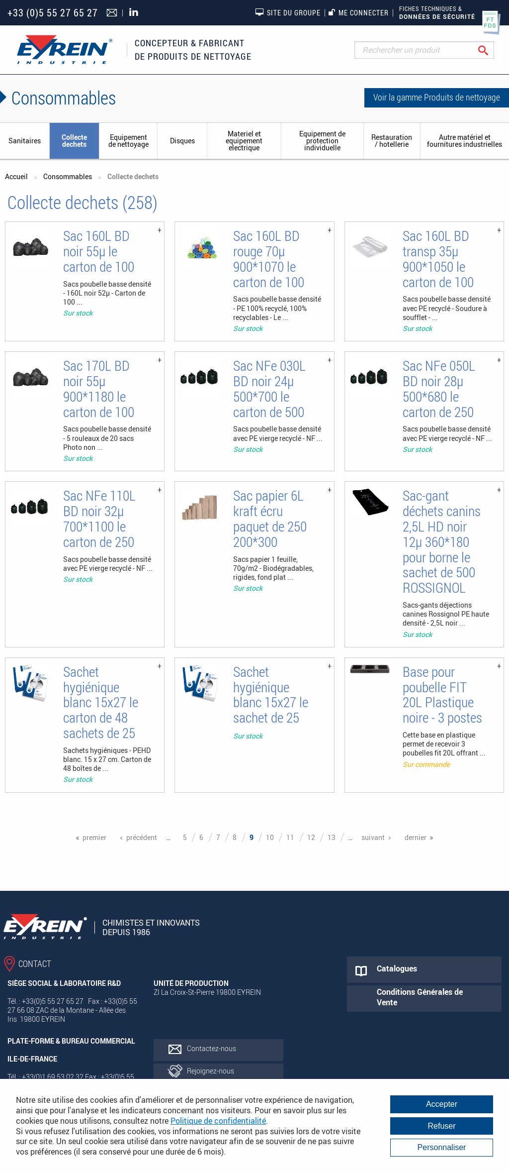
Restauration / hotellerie (391, 140)
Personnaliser (442, 1147)
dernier (415, 837)
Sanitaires (24, 140)
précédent (141, 837)
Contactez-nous (211, 1048)
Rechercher (491, 50)
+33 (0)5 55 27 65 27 (52, 12)
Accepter (441, 1104)
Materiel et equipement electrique (244, 140)
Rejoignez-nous (210, 1070)
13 (332, 837)
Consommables (67, 176)
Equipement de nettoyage (128, 140)
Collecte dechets (74, 140)
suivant (373, 837)
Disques (182, 140)
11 (290, 837)
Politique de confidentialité (218, 1120)
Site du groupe (288, 12)
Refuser (441, 1126)
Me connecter (359, 12)
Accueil (16, 176)
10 (270, 837)
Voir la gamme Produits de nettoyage (436, 97)
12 (311, 837)
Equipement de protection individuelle (322, 140)
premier (94, 837)
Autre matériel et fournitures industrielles (464, 140)
